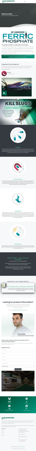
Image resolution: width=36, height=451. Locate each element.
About (3, 430)
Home (2, 433)
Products (3, 435)
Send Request (18, 369)
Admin (18, 448)
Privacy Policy (22, 448)
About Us (15, 448)
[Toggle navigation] (24, 1)
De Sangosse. (23, 446)
